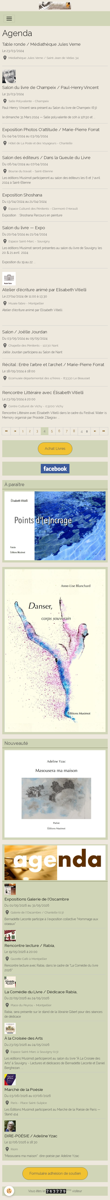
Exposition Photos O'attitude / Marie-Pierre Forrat (50, 129)
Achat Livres (55, 448)
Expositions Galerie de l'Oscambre (36, 899)
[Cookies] (9, 1191)
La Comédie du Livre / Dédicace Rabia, (40, 991)
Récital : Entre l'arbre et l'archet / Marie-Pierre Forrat (53, 364)
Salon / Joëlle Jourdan (24, 331)
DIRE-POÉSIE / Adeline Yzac (30, 1135)
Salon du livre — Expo (23, 227)
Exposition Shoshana (22, 194)
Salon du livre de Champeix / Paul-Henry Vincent (50, 87)
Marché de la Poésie (23, 1089)
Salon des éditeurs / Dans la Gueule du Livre (46, 157)
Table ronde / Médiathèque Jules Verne (41, 44)
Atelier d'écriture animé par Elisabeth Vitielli (44, 289)
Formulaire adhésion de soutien (55, 1173)
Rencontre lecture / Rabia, (29, 945)
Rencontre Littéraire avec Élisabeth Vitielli (43, 392)
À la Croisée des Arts (23, 1038)
